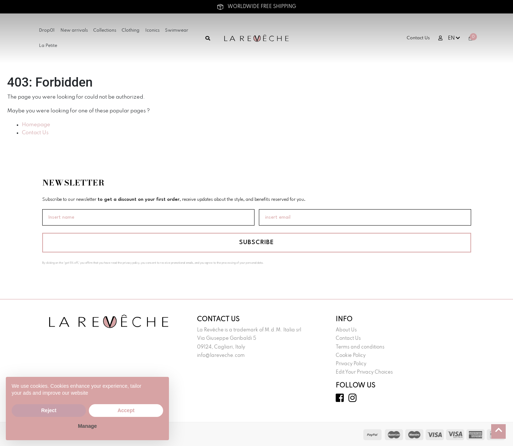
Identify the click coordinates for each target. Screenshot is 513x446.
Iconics (152, 30)
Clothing (130, 30)
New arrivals (74, 30)
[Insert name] (148, 217)
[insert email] (365, 217)
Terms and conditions (360, 347)
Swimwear (176, 30)
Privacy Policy (351, 364)
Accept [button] (126, 410)
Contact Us (418, 38)
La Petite (48, 46)
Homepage (36, 124)
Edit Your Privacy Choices (364, 372)
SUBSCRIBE (256, 242)
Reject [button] (48, 410)
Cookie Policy (351, 355)
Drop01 (47, 30)
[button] (159, 388)
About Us (346, 330)
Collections (104, 30)
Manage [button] (87, 426)
